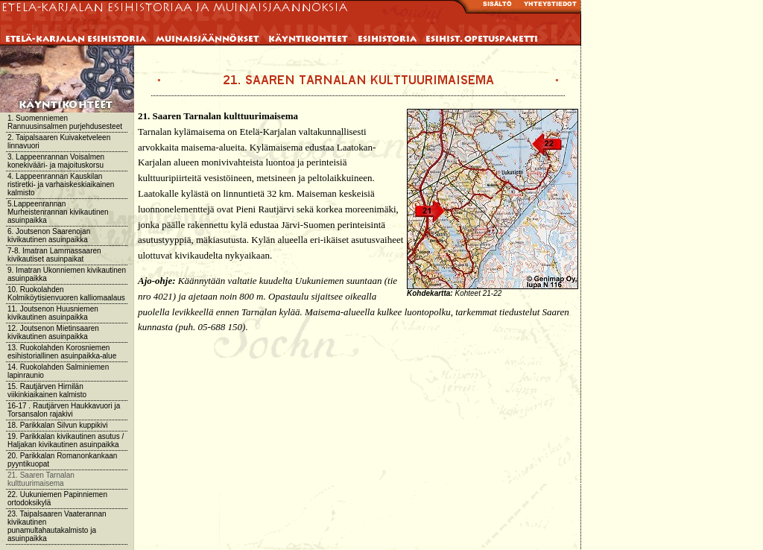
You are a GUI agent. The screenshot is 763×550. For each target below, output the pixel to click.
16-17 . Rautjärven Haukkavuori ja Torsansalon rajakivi (63, 410)
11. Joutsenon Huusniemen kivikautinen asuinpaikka (52, 313)
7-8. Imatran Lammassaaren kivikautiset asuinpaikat (54, 255)
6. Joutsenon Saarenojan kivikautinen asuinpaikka (48, 235)
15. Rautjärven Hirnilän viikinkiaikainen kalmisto (46, 390)
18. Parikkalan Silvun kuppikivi (57, 425)
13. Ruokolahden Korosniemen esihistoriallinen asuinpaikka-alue (61, 352)
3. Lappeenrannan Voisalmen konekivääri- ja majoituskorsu (55, 161)
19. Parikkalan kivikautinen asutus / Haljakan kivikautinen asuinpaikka (65, 440)
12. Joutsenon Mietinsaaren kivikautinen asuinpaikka (53, 332)
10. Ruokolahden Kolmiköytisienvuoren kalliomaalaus (66, 293)
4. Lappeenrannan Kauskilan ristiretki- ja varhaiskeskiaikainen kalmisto (60, 184)
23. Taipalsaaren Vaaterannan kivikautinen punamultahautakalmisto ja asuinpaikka (57, 526)
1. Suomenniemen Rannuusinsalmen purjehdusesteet (64, 122)
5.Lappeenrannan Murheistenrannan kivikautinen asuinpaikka (58, 212)
